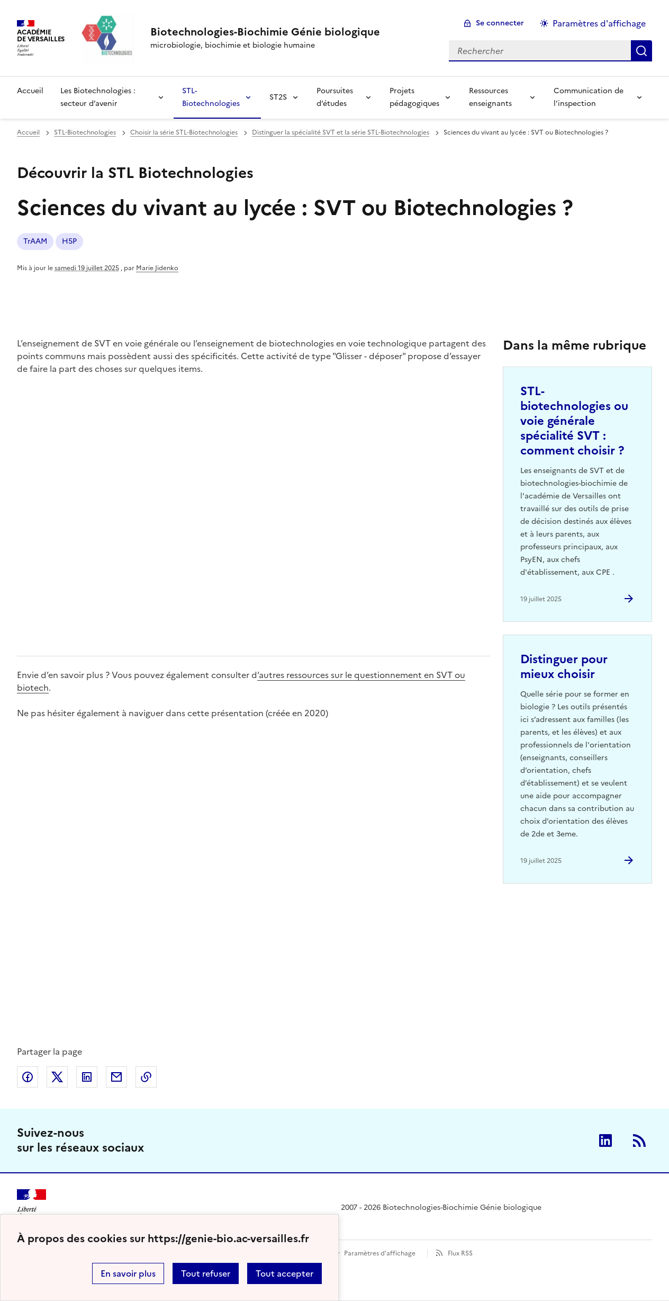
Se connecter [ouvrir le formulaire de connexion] (500, 23)
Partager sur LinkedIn (86, 1077)
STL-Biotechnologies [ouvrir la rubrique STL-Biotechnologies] (85, 132)
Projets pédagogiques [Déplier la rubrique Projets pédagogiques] (414, 97)
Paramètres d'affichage (379, 1253)
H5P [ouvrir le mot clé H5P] (69, 241)
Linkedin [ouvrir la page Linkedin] (605, 1140)
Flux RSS (460, 1253)
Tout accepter (284, 1273)
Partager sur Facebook (27, 1077)
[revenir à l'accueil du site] (265, 31)
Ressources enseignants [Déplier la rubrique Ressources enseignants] (490, 97)
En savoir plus (128, 1273)
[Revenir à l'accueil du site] (31, 1208)
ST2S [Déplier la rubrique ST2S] (278, 97)
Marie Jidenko (157, 268)
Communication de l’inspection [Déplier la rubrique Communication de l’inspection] (588, 97)
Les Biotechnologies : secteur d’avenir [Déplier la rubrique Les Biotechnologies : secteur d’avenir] (97, 97)
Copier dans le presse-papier (146, 1077)
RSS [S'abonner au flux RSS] (639, 1140)
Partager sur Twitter (57, 1077)
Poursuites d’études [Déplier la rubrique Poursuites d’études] (335, 97)
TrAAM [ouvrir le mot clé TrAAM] (35, 241)
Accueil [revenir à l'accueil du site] (30, 90)
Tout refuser (205, 1273)
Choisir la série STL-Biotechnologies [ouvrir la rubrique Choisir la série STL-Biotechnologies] (184, 132)
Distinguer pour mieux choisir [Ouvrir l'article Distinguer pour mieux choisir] (564, 666)
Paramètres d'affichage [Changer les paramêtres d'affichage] (599, 23)
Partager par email (116, 1077)
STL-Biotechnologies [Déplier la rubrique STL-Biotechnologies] (211, 97)
